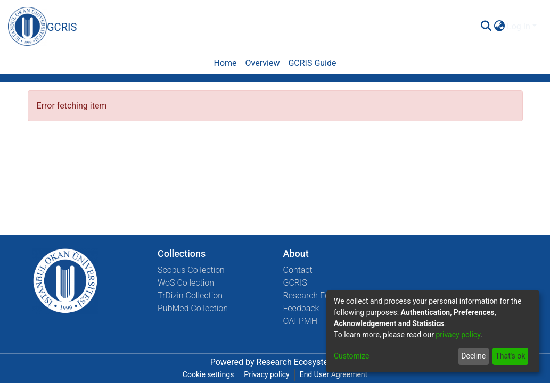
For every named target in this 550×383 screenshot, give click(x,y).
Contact (298, 270)
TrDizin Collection (190, 295)
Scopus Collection (191, 270)
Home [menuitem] (225, 63)
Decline (473, 356)
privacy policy (458, 334)
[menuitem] (499, 26)
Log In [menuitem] (518, 26)
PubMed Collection (193, 308)
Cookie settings (208, 374)
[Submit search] (485, 26)
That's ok (510, 356)
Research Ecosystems (324, 295)
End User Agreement (333, 374)
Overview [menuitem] (262, 63)
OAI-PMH (300, 321)
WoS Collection (186, 283)
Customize (351, 356)
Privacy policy (266, 374)
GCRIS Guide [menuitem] (312, 63)
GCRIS (295, 283)
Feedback (301, 308)
